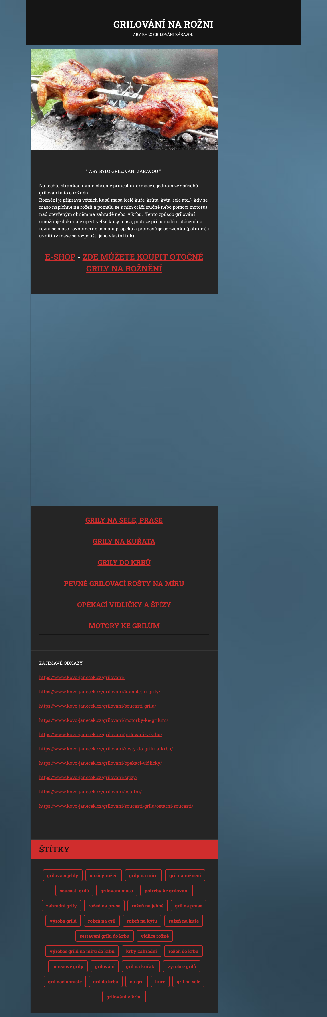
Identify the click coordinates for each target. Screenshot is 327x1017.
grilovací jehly (62, 875)
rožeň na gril (101, 921)
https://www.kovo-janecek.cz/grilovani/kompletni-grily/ (99, 691)
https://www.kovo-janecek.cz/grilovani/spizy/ (88, 777)
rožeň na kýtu (142, 921)
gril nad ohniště (65, 981)
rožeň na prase (104, 906)
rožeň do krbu (183, 951)
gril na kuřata (141, 966)
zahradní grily (61, 906)
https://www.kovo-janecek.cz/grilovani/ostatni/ (90, 791)
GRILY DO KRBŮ (124, 562)
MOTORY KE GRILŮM (124, 625)
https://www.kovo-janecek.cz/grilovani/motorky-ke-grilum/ (103, 720)
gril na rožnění (185, 875)
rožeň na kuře (184, 921)
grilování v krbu (124, 997)
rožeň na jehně (148, 906)
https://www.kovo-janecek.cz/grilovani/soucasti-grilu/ (97, 706)
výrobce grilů (181, 966)
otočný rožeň (104, 875)
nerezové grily (67, 966)
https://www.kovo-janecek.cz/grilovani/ (82, 677)
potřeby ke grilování (167, 890)
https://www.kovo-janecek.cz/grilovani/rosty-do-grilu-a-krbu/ (106, 749)
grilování (105, 966)
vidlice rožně (155, 936)
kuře (160, 981)
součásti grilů (74, 890)
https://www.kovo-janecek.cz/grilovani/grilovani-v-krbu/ (100, 734)
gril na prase (188, 906)
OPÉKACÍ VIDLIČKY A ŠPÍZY (124, 604)
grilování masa (117, 890)
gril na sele (188, 981)
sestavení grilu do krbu (104, 936)
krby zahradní (141, 951)
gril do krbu (105, 981)
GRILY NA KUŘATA (124, 541)
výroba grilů (63, 921)
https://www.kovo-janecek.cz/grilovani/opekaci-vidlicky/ (100, 763)
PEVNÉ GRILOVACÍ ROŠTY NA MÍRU (124, 583)
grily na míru (143, 875)
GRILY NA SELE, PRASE (124, 520)
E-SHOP (60, 256)
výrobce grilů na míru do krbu (82, 951)
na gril (137, 981)
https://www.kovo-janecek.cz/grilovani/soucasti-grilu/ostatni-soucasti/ (116, 806)
